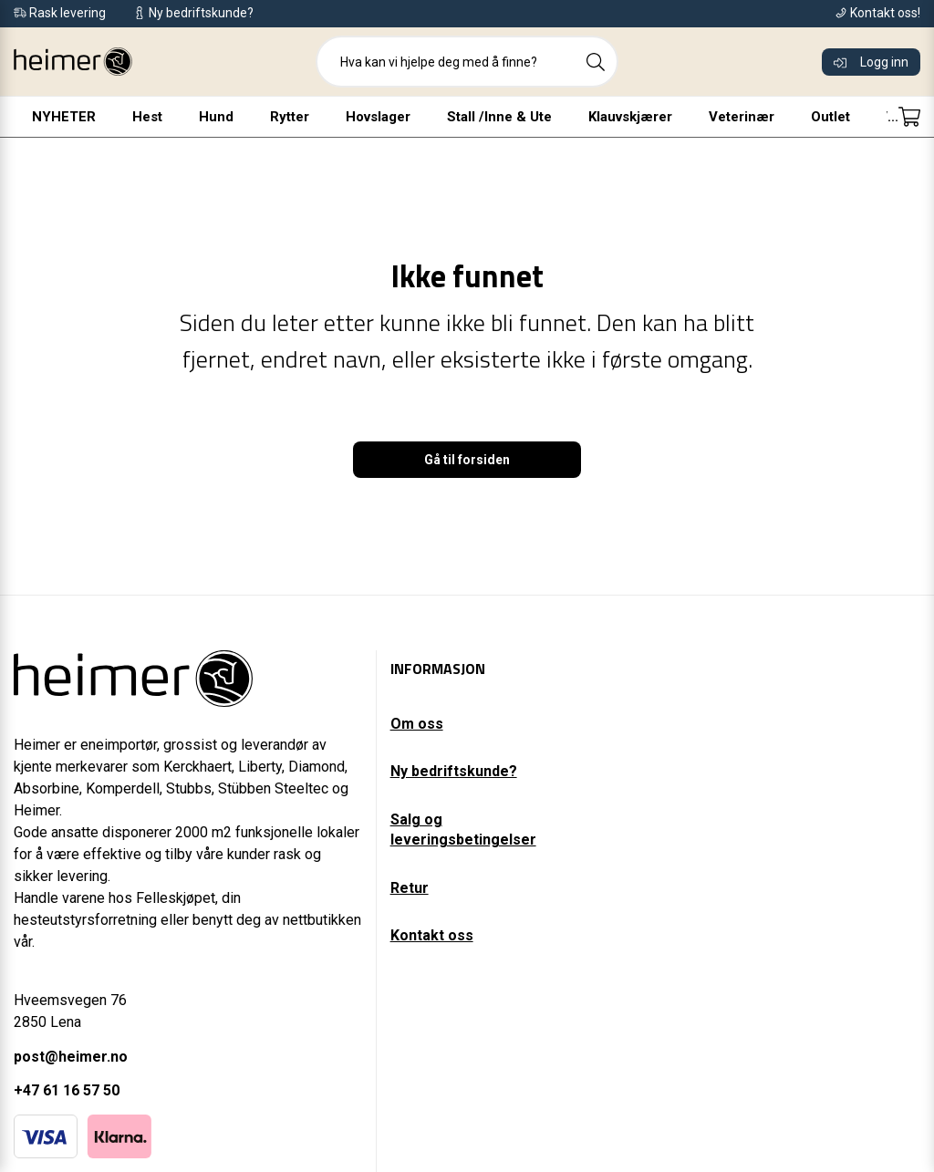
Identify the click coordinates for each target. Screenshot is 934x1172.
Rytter (248, 117)
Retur (409, 888)
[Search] (595, 62)
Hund (175, 117)
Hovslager (337, 117)
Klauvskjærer (589, 117)
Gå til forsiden (467, 459)
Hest (106, 117)
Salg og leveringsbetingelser (463, 829)
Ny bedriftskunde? (453, 771)
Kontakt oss (431, 935)
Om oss (416, 723)
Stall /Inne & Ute (458, 117)
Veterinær (700, 117)
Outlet (789, 117)
